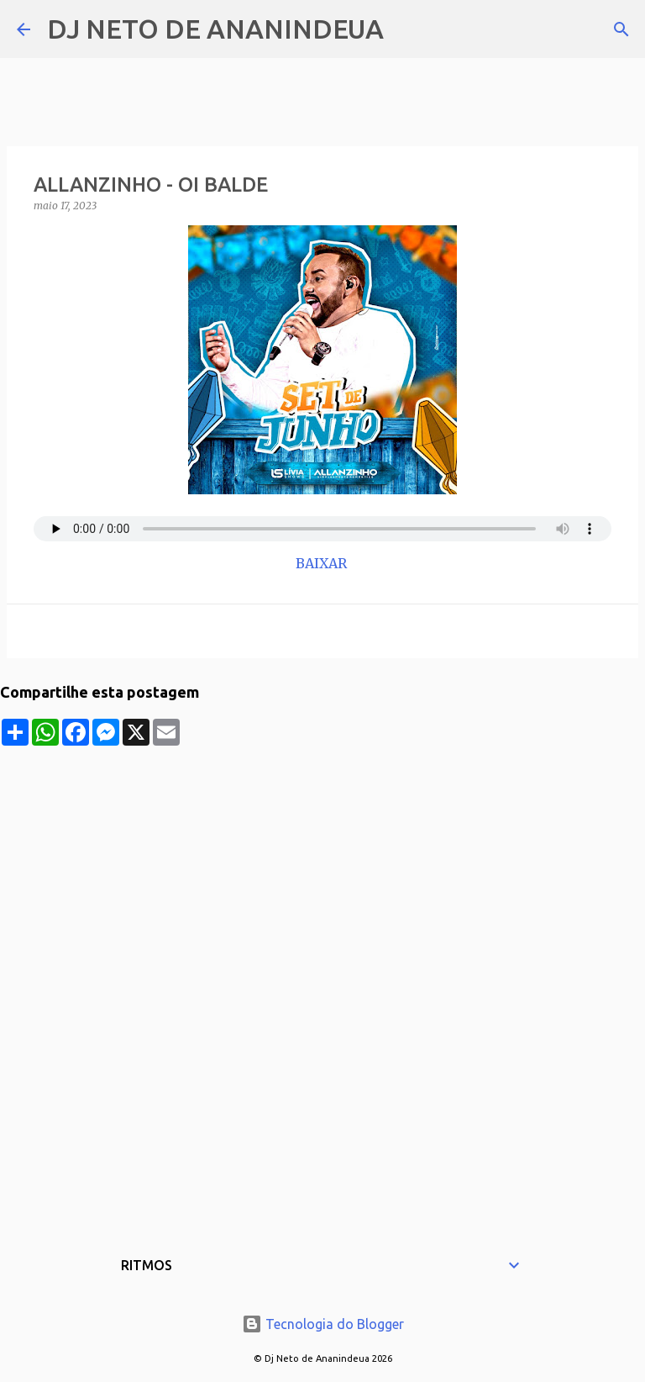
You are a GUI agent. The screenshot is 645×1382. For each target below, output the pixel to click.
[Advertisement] (322, 863)
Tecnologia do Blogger (323, 1324)
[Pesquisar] (407, 29)
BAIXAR (323, 563)
